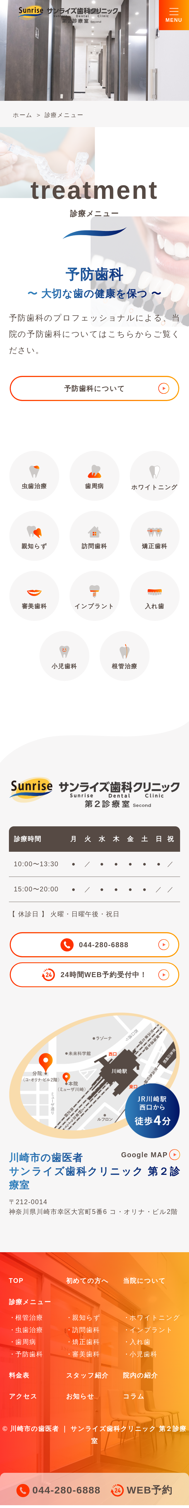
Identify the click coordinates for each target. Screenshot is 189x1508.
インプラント (94, 599)
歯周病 (94, 478)
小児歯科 (64, 659)
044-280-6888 (66, 1490)
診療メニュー (65, 114)
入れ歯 (155, 599)
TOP (16, 1283)
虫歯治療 (34, 478)
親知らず (34, 538)
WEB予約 (150, 1490)
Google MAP (144, 1157)
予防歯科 (29, 1357)
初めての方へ (87, 1283)
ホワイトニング (155, 478)
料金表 (19, 1378)
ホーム (23, 114)
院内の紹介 (140, 1378)
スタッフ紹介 (87, 1378)
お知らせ (80, 1399)
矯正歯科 (155, 538)
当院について (144, 1283)
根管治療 (125, 659)
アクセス (23, 1399)
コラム (134, 1399)
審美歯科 (34, 599)
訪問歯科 (94, 538)
